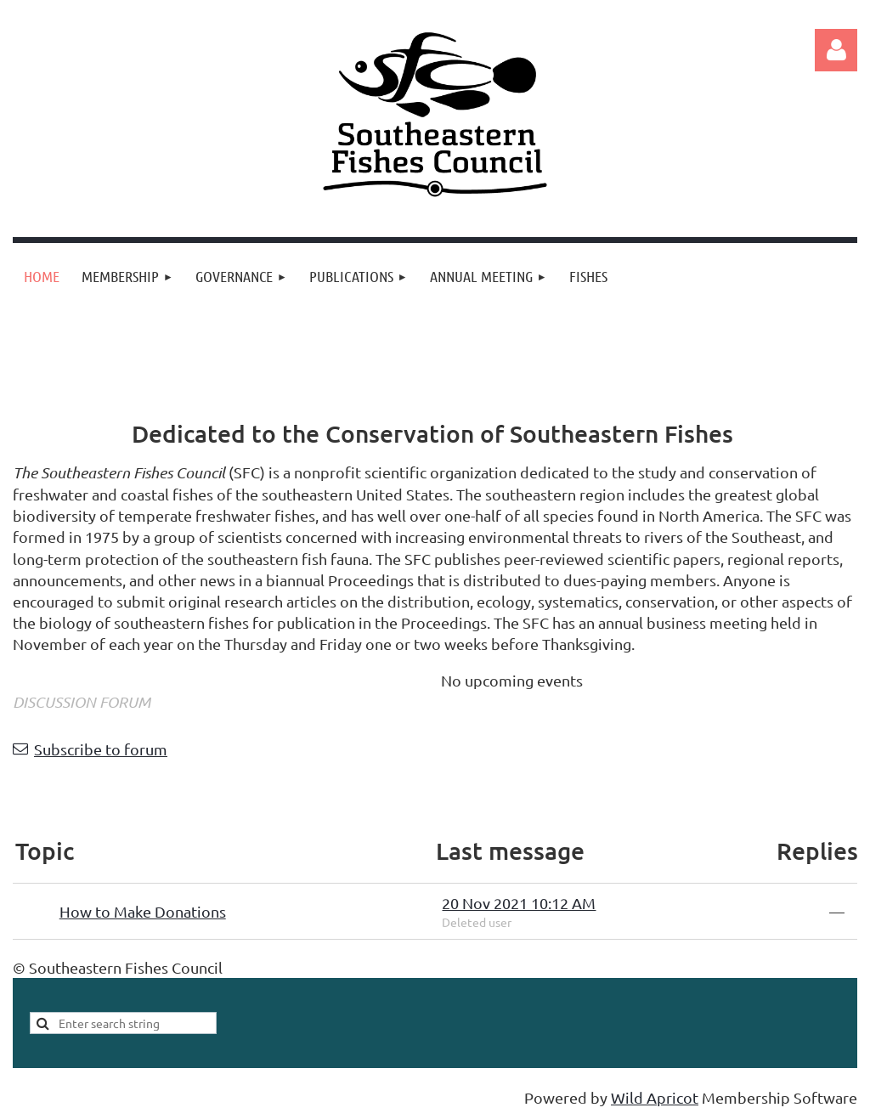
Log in (836, 50)
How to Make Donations (142, 911)
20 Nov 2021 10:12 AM (519, 903)
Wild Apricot (654, 1097)
